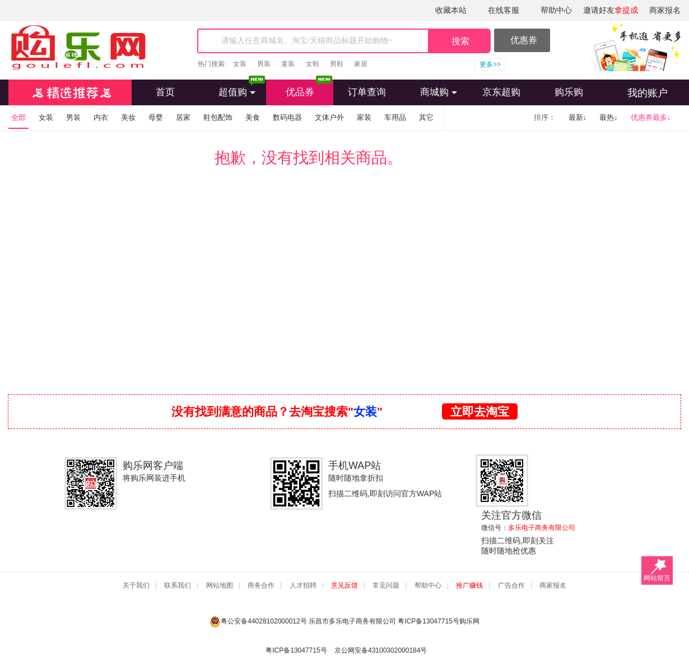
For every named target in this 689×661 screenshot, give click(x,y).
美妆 (128, 117)
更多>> (490, 64)
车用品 (395, 117)
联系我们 (177, 585)
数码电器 (287, 117)
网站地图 (219, 585)
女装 (239, 64)
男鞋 (336, 64)
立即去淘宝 (479, 411)
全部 (18, 117)
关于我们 (136, 585)
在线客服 (503, 10)
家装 (364, 117)
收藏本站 (451, 10)
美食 (252, 117)
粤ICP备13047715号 (428, 621)
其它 (426, 117)
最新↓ (578, 117)
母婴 (155, 117)
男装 (264, 64)
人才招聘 (303, 585)
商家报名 (665, 10)
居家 (183, 117)
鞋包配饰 (217, 117)
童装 (288, 64)
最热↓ (608, 117)
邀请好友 (610, 10)
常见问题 (386, 585)
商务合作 (261, 585)
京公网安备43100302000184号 (380, 650)
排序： (545, 117)
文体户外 (329, 117)
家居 (360, 64)
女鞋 (312, 64)
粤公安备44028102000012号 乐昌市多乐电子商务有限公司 (304, 621)
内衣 (101, 117)
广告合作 (511, 585)
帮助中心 (556, 10)
